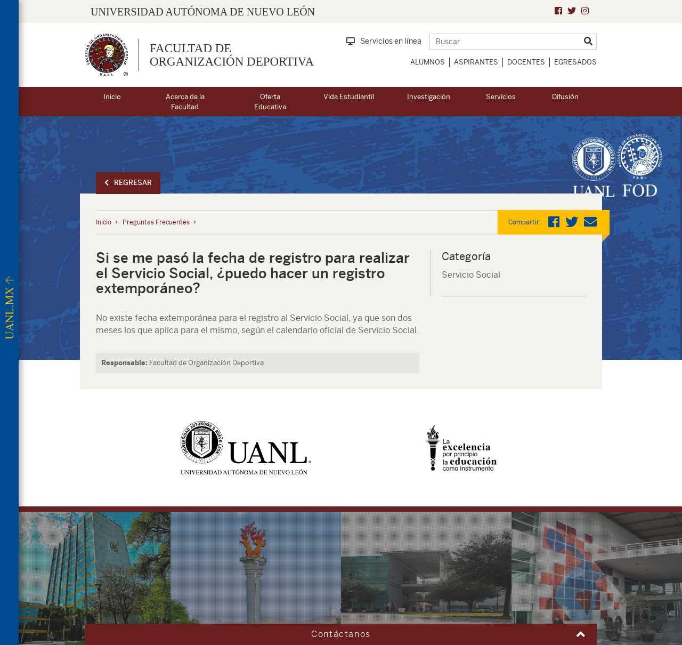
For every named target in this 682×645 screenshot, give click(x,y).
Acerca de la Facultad (185, 102)
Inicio (112, 97)
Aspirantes (476, 62)
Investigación (428, 97)
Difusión (565, 97)
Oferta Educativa (270, 102)
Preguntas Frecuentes (156, 222)
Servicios (501, 97)
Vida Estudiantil (348, 97)
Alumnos (427, 62)
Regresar (128, 183)
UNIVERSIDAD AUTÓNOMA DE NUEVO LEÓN (203, 12)
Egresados (575, 62)
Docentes (526, 62)
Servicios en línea (383, 41)
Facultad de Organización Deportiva (232, 55)
